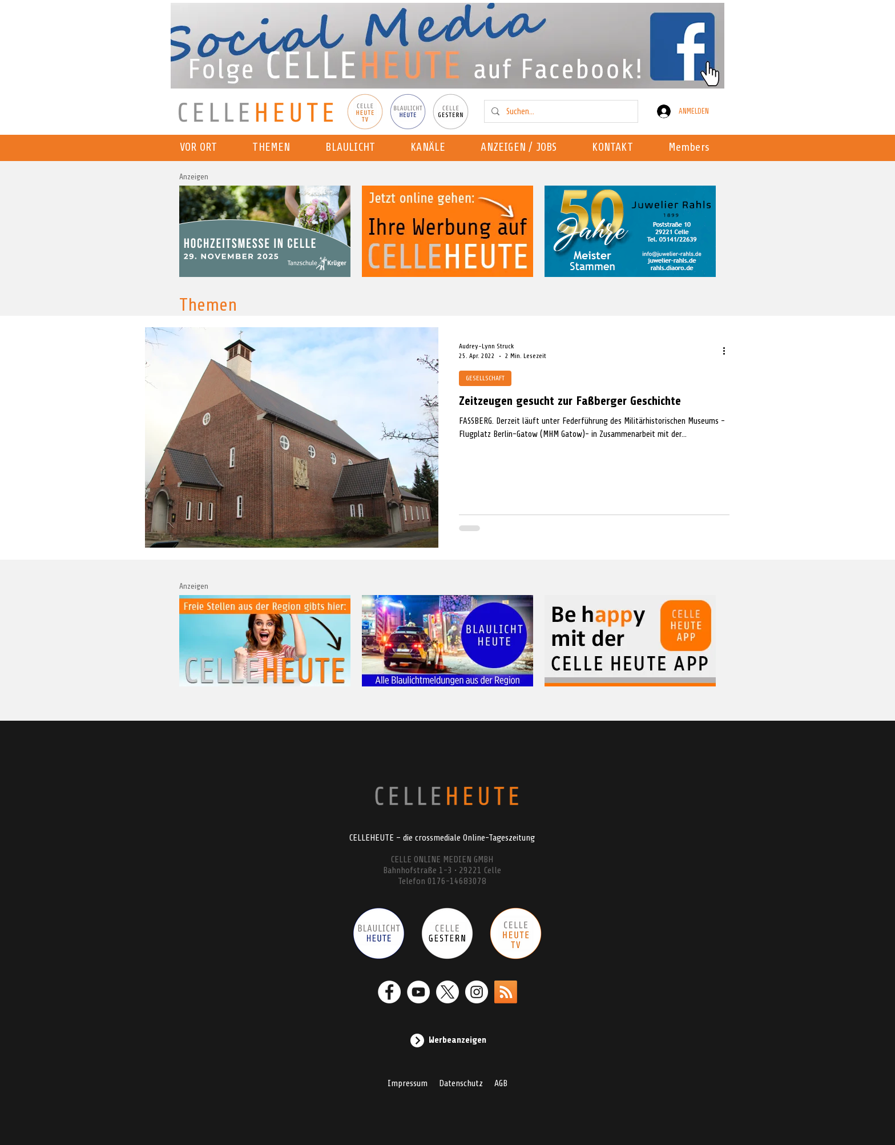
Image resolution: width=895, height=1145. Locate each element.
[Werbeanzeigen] (447, 1040)
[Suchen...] (560, 111)
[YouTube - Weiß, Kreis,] (418, 992)
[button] (431, 148)
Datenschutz (461, 1083)
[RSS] (505, 992)
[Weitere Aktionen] (728, 350)
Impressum (408, 1083)
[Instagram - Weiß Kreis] (476, 992)
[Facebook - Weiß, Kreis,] (389, 992)
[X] (447, 992)
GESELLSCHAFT (485, 378)
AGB (500, 1083)
